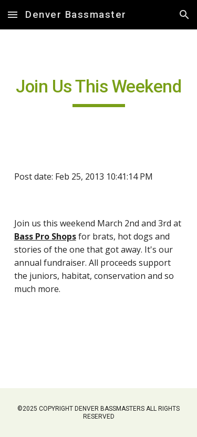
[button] (12, 14)
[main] (99, 91)
